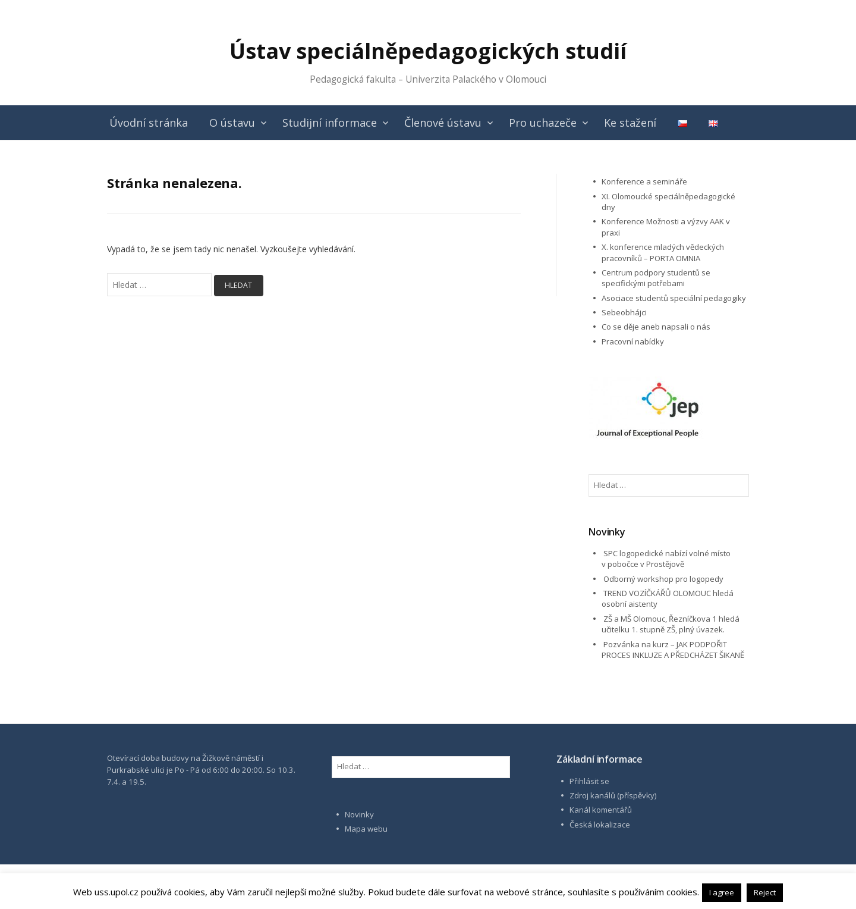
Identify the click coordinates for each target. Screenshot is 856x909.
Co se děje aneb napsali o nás (656, 326)
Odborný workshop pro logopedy (663, 578)
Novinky (359, 814)
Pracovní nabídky (633, 341)
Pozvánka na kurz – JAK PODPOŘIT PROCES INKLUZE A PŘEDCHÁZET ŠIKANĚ (673, 649)
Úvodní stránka (148, 122)
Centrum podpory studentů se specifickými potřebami (656, 278)
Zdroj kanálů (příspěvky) (613, 795)
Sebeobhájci (624, 312)
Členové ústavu (443, 122)
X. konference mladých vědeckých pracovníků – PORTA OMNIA (663, 252)
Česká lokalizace (599, 824)
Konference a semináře (644, 181)
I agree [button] (721, 892)
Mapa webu (366, 828)
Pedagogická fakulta (353, 79)
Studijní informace (329, 122)
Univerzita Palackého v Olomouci (475, 79)
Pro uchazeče (543, 122)
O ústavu (232, 122)
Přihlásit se (589, 781)
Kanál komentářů (600, 809)
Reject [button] (765, 892)
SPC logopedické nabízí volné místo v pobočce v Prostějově (666, 558)
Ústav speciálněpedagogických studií (428, 50)
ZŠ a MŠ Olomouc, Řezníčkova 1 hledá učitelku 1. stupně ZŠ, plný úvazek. (670, 624)
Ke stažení (630, 122)
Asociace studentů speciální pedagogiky (674, 298)
